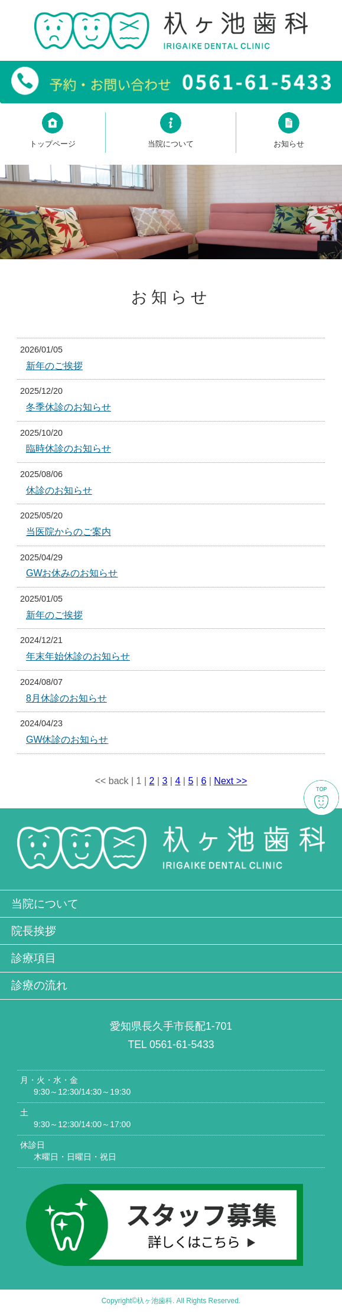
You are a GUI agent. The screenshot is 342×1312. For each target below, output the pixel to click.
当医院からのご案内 (68, 532)
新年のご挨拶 (54, 366)
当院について (45, 903)
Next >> (230, 781)
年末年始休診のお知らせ (78, 656)
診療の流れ (39, 985)
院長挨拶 (33, 931)
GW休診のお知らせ (67, 740)
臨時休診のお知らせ (68, 448)
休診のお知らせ (59, 490)
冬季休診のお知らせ (68, 407)
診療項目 (33, 958)
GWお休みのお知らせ (72, 573)
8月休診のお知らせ (66, 698)
